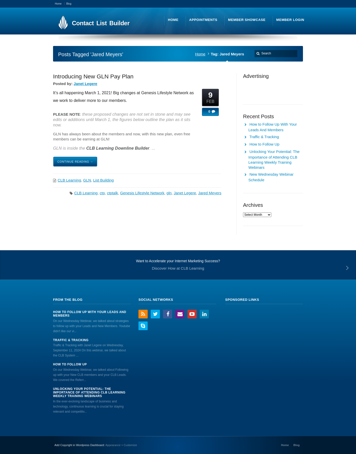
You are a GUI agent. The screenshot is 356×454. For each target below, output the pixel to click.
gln (169, 193)
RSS (143, 314)
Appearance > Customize (121, 445)
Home (200, 54)
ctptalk (112, 193)
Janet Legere (85, 83)
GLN (87, 180)
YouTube (192, 314)
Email (179, 314)
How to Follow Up (264, 144)
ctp (102, 193)
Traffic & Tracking (264, 137)
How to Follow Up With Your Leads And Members (89, 313)
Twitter (155, 314)
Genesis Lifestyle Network (142, 193)
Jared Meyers (209, 193)
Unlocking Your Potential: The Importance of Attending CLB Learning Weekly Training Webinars (89, 392)
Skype (143, 325)
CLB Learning (69, 180)
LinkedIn (204, 314)
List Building (103, 180)
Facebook (167, 314)
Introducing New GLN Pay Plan (93, 76)
